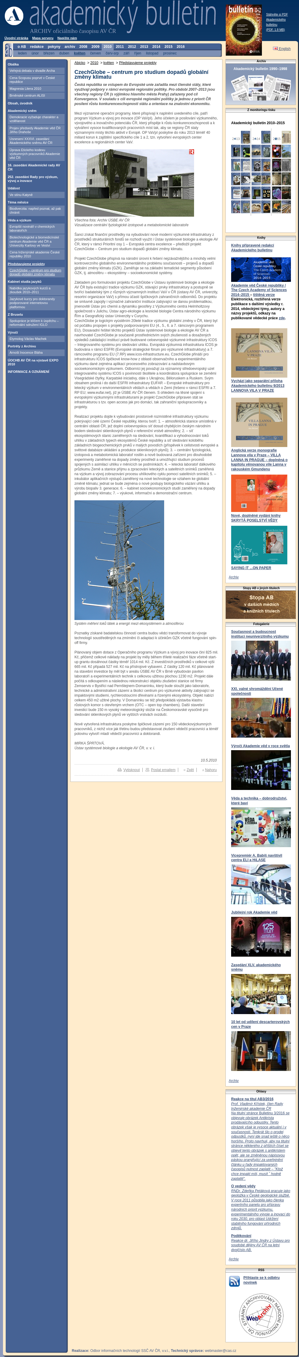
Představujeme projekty (26, 264)
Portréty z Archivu (22, 346)
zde (282, 318)
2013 (144, 47)
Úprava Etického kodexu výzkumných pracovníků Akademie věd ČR (35, 154)
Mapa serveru (43, 38)
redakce (37, 47)
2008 (83, 47)
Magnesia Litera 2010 (25, 88)
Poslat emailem (163, 770)
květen (79, 53)
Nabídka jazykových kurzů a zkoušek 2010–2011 (30, 290)
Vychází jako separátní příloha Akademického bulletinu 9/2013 (257, 383)
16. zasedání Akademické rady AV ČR (34, 167)
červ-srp (112, 53)
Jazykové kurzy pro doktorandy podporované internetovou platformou (32, 303)
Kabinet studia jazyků (24, 281)
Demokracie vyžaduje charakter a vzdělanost (34, 119)
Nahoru (211, 770)
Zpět (190, 770)
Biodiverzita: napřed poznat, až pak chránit (35, 210)
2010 (108, 47)
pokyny (54, 47)
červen (95, 53)
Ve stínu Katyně (21, 195)
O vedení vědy (243, 1186)
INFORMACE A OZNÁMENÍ (28, 371)
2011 (120, 47)
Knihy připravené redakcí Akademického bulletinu (252, 247)
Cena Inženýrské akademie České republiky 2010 (35, 254)
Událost (14, 188)
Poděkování (241, 1236)
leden (22, 53)
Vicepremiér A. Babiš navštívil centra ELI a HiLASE (256, 857)
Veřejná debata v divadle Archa (32, 70)
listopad (152, 53)
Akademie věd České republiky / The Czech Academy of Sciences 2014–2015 (259, 290)
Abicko (79, 63)
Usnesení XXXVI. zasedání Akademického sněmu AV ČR (31, 141)
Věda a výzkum (19, 220)
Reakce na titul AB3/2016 (252, 1099)
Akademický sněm (22, 111)
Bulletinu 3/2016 (260, 1141)
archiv (70, 47)
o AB (22, 47)
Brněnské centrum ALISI (27, 95)
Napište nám (67, 38)
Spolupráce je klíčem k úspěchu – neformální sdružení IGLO (34, 322)
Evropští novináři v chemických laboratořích (32, 228)
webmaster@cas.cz (220, 1351)
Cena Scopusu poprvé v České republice (32, 79)
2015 (168, 47)
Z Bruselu (15, 314)
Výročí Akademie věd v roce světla (260, 746)
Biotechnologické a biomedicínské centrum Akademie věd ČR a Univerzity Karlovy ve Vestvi (34, 241)
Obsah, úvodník (20, 103)
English (282, 49)
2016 (181, 47)
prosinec (170, 53)
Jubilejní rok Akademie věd (254, 912)
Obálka (13, 64)
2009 (95, 47)
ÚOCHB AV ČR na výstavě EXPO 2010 (33, 362)
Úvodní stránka (16, 38)
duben (64, 53)
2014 (156, 47)
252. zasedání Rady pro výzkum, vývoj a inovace (33, 179)
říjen (137, 53)
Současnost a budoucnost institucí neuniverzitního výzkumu (260, 634)
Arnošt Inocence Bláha (26, 352)
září (126, 53)
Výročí (13, 332)
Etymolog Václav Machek (28, 339)
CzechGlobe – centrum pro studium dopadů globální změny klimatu (35, 272)
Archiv (234, 577)
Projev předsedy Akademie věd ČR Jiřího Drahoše (35, 130)
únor (35, 53)
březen (48, 53)
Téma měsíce (18, 202)
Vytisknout (131, 770)
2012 (132, 47)
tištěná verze (264, 295)
